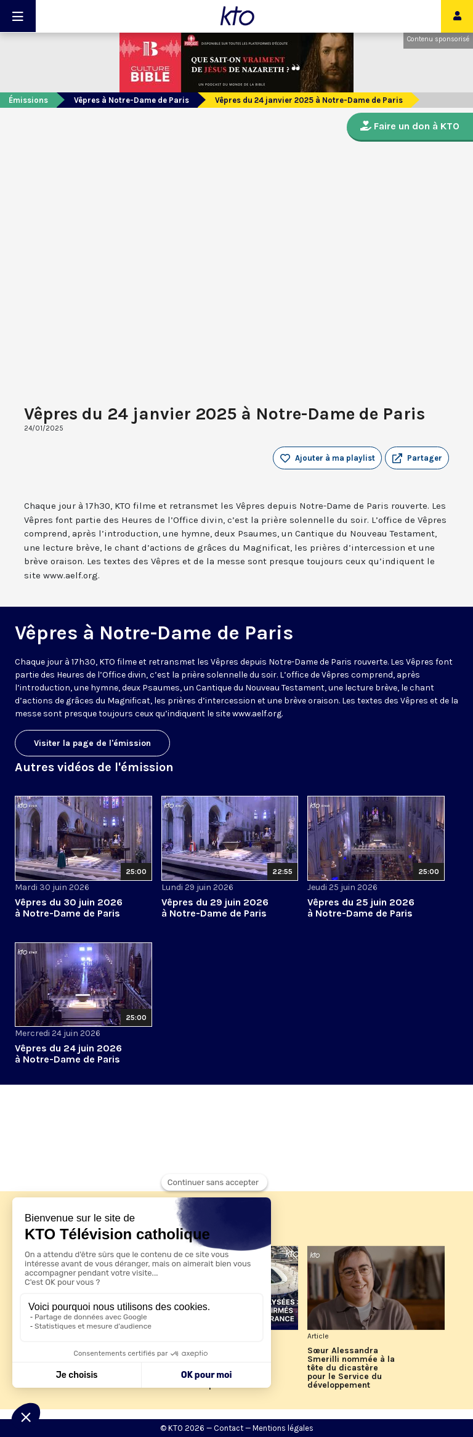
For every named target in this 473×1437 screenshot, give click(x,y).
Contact (228, 1428)
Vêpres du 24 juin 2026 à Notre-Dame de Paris (68, 1053)
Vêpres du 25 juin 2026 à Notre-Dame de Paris (360, 907)
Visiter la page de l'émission (92, 743)
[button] (417, 458)
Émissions (28, 100)
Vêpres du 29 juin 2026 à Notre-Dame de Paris (215, 907)
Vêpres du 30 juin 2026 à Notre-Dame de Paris (69, 907)
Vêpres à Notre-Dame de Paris (131, 100)
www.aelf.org (256, 713)
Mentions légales (283, 1428)
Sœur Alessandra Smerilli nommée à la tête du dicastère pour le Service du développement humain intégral (351, 1368)
